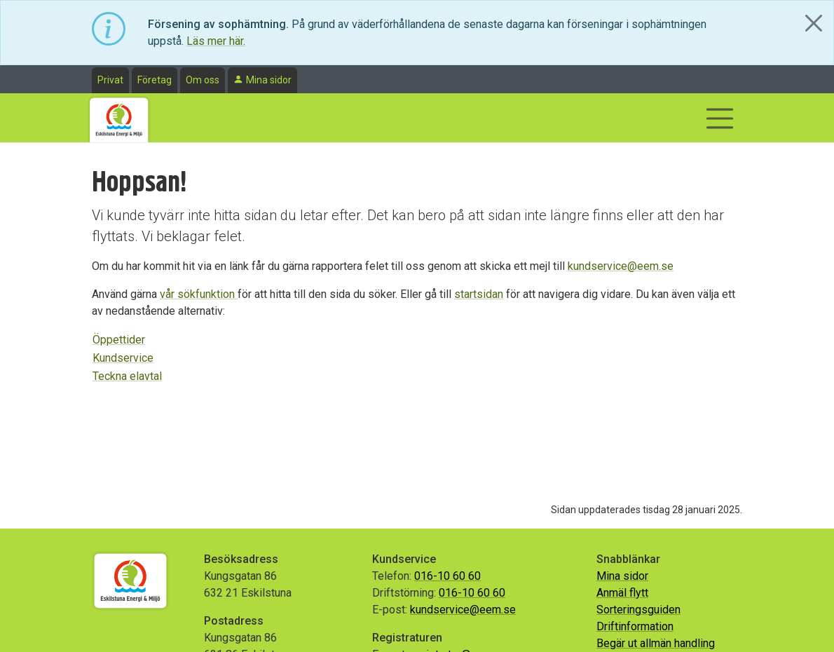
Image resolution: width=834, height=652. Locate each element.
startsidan (478, 294)
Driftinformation (635, 626)
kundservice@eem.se (621, 266)
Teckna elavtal (127, 376)
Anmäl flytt (622, 592)
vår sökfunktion (199, 294)
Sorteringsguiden (638, 609)
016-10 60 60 (447, 576)
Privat (110, 80)
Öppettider (119, 339)
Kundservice (123, 358)
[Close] (813, 23)
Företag (154, 80)
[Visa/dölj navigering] (719, 118)
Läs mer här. (215, 41)
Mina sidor (269, 80)
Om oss (202, 80)
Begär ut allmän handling (655, 643)
